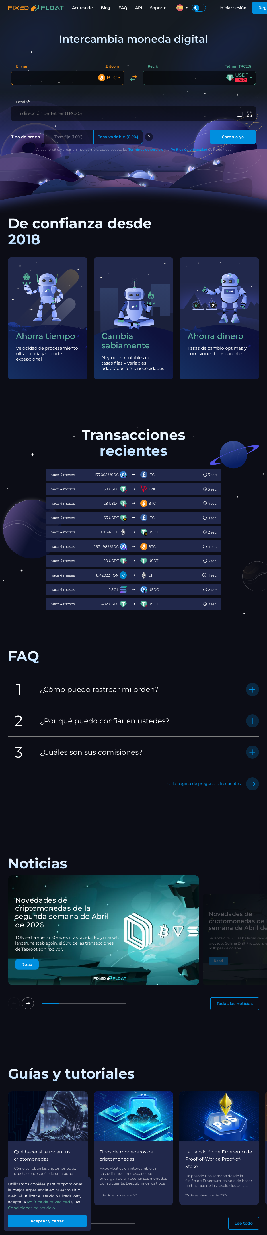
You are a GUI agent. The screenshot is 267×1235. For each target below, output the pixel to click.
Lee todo (244, 1222)
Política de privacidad (189, 148)
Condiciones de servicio (31, 1208)
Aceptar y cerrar (47, 1221)
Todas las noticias (235, 1002)
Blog (105, 7)
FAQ (122, 7)
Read (26, 962)
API (138, 7)
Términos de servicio (145, 148)
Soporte (158, 7)
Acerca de (82, 7)
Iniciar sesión (233, 7)
